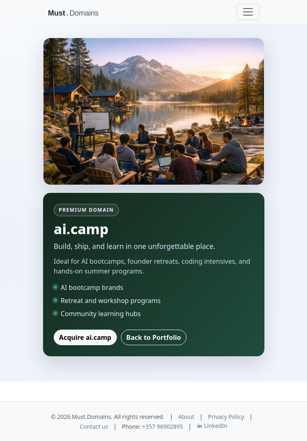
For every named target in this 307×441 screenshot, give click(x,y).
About (186, 417)
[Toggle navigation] (248, 12)
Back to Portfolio (153, 337)
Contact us (94, 426)
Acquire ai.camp (85, 337)
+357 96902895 (162, 426)
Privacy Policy (226, 417)
